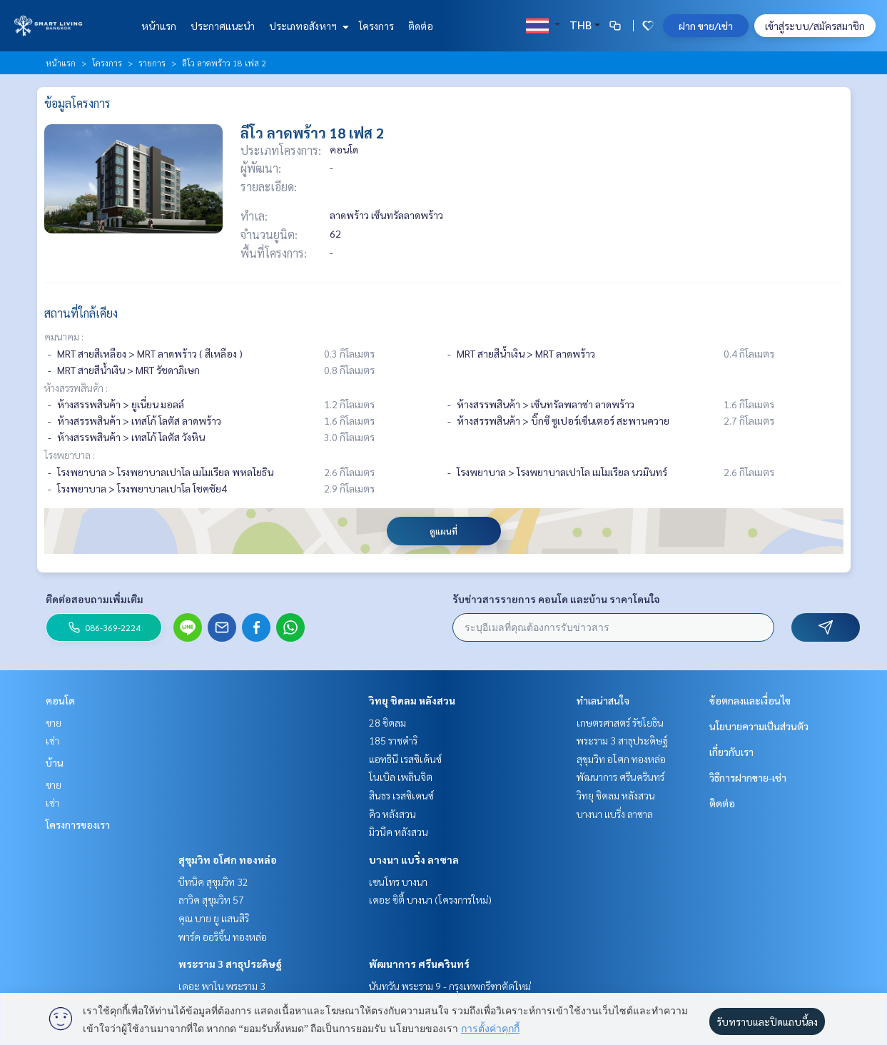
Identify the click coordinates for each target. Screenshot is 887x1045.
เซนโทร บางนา (398, 881)
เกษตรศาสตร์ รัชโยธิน (620, 722)
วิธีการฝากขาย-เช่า (747, 777)
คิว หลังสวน (392, 813)
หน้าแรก (158, 25)
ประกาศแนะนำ (223, 25)
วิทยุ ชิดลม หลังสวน (412, 700)
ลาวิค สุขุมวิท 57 (211, 899)
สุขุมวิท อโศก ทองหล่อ (227, 859)
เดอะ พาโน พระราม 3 (221, 985)
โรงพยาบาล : (69, 454)
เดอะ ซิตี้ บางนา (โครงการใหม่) (430, 899)
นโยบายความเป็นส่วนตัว (759, 726)
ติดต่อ (420, 25)
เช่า (52, 740)
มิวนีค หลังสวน (398, 831)
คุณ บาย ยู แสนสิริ (213, 918)
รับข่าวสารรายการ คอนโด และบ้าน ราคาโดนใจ (556, 598)
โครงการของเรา (78, 824)
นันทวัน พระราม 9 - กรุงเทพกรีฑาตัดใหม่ (450, 985)
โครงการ (376, 25)
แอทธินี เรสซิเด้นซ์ (405, 758)
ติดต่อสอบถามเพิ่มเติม (94, 598)
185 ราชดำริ (393, 740)
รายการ (152, 63)
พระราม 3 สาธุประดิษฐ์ (230, 963)
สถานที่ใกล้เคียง (81, 313)
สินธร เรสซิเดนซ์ (401, 795)
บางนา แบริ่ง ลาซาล (414, 859)
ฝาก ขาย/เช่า (706, 25)
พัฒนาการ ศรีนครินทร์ (419, 963)
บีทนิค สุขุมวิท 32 (213, 881)
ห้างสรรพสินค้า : (76, 387)
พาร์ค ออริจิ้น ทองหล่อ (222, 936)
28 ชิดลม (387, 722)
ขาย (53, 722)
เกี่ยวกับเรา (731, 751)
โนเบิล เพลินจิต (400, 776)
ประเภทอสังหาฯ (307, 25)
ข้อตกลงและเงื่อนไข (750, 700)
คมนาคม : (63, 336)
